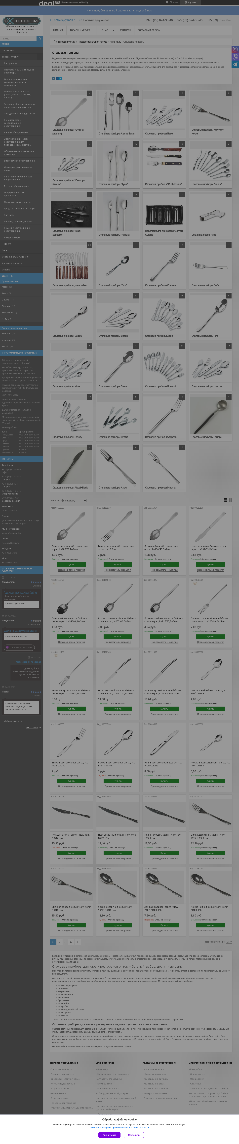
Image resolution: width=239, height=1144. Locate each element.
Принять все (109, 1135)
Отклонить (134, 1135)
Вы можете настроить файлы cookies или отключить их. (118, 1127)
